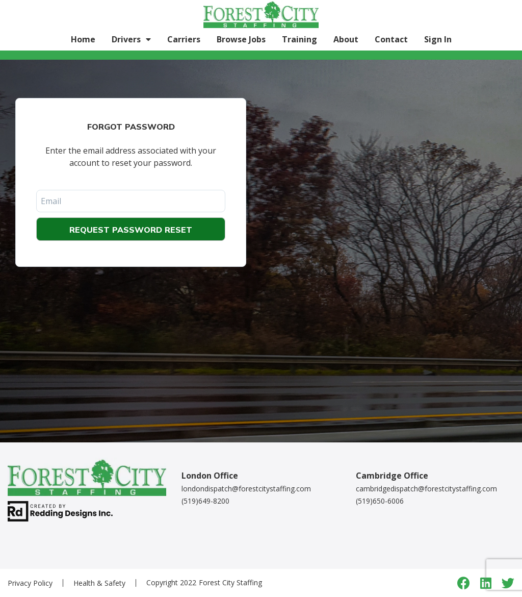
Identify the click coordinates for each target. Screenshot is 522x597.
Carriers (183, 39)
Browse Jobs (241, 39)
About (345, 39)
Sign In (438, 39)
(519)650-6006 (380, 501)
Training (299, 39)
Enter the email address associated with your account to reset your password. (130, 156)
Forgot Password (131, 126)
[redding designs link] (60, 510)
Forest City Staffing (230, 582)
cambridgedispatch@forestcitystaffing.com (426, 488)
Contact (391, 39)
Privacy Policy (30, 583)
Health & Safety (99, 583)
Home (83, 39)
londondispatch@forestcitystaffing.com (246, 488)
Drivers (126, 39)
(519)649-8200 (205, 501)
